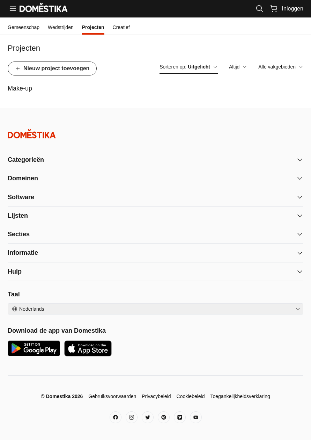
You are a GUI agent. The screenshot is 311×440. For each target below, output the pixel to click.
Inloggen (292, 9)
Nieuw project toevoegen (52, 68)
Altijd (238, 67)
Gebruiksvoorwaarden (112, 396)
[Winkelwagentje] (273, 8)
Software (21, 197)
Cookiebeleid (191, 396)
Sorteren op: (189, 66)
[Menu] (13, 8)
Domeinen (23, 178)
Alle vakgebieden (280, 67)
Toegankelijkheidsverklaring (240, 396)
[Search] (259, 8)
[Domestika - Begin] (155, 133)
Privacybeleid (156, 396)
